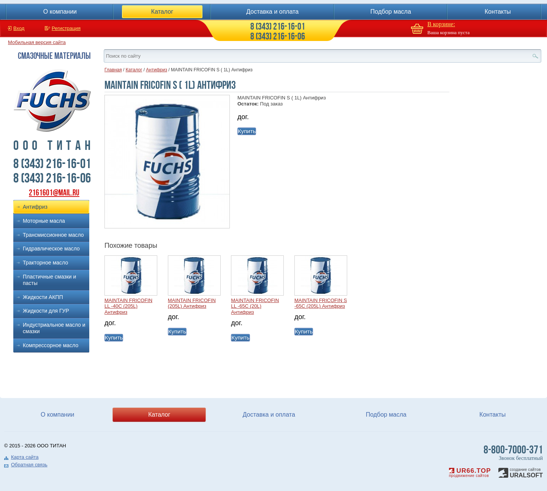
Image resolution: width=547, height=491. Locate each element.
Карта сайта (24, 457)
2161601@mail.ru (54, 192)
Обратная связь (29, 464)
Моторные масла (44, 221)
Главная (113, 69)
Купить (247, 131)
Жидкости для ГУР (46, 311)
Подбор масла (390, 11)
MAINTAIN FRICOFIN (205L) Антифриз (192, 303)
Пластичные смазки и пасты (49, 280)
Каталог (162, 11)
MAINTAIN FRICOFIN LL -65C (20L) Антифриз (255, 306)
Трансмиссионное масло (53, 235)
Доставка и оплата (272, 11)
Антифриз (35, 207)
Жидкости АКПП (43, 297)
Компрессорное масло (50, 345)
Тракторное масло (45, 263)
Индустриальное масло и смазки (54, 328)
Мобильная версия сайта (37, 42)
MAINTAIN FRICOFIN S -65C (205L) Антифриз (320, 303)
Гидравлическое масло (51, 249)
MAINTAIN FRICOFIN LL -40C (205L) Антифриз (128, 306)
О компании (60, 11)
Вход (18, 28)
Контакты (498, 11)
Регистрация (66, 28)
